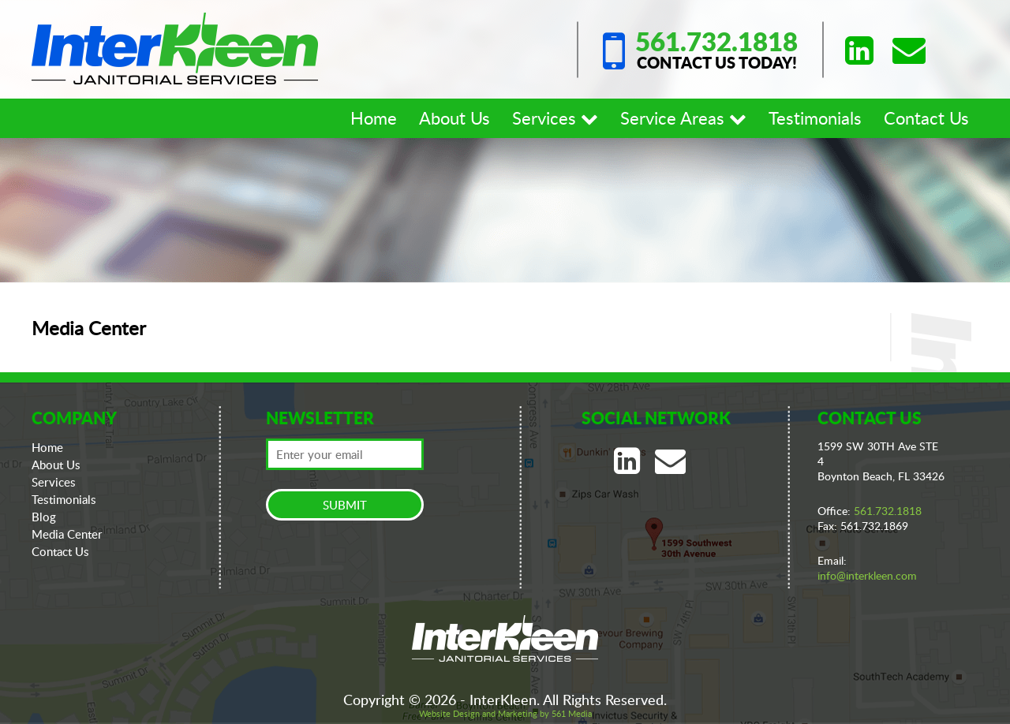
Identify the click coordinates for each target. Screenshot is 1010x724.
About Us (454, 117)
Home (373, 117)
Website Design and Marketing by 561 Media (505, 713)
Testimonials (815, 117)
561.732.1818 (716, 41)
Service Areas (683, 117)
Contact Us (926, 117)
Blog (44, 516)
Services (555, 117)
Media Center (67, 534)
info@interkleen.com (867, 575)
